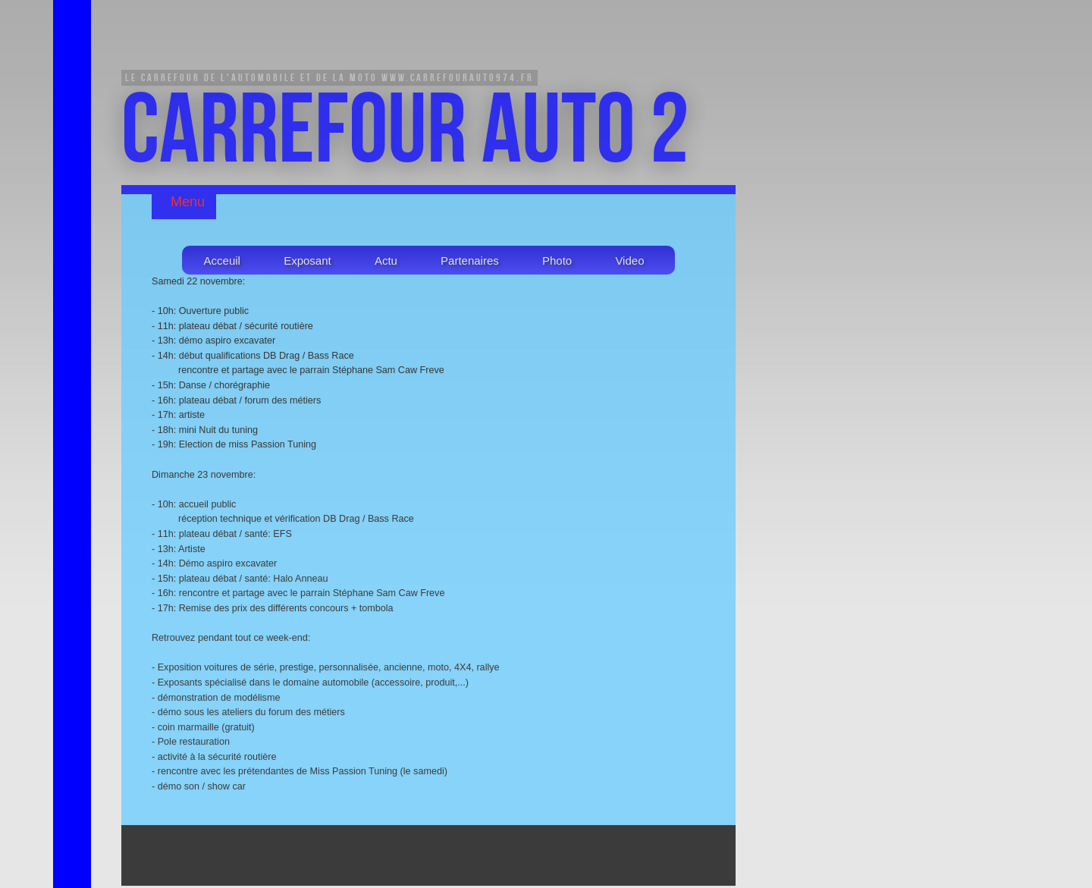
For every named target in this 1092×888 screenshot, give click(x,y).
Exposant (307, 262)
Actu (386, 262)
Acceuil (222, 262)
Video (629, 262)
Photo (557, 262)
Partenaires (470, 262)
